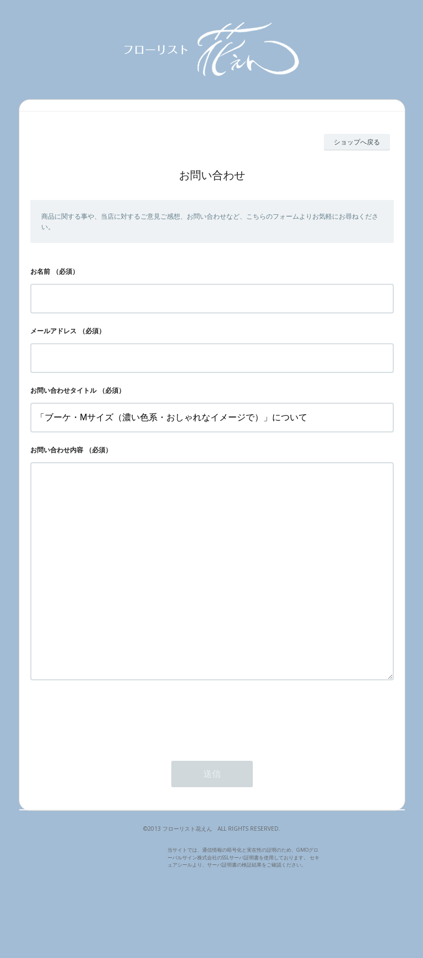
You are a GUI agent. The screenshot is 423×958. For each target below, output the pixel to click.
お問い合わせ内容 (56, 449)
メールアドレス (53, 330)
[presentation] (114, 761)
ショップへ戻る (357, 142)
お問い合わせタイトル (63, 390)
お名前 (40, 271)
